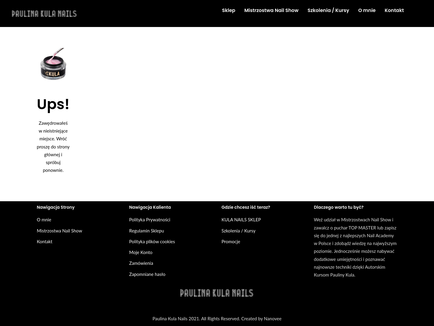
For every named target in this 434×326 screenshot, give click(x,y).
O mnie (44, 219)
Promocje (231, 241)
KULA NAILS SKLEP (241, 219)
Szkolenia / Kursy (239, 230)
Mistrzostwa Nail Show (59, 230)
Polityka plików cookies (152, 241)
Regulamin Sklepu (146, 230)
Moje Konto (141, 252)
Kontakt (45, 241)
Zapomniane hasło (147, 274)
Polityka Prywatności (149, 219)
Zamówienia (141, 263)
